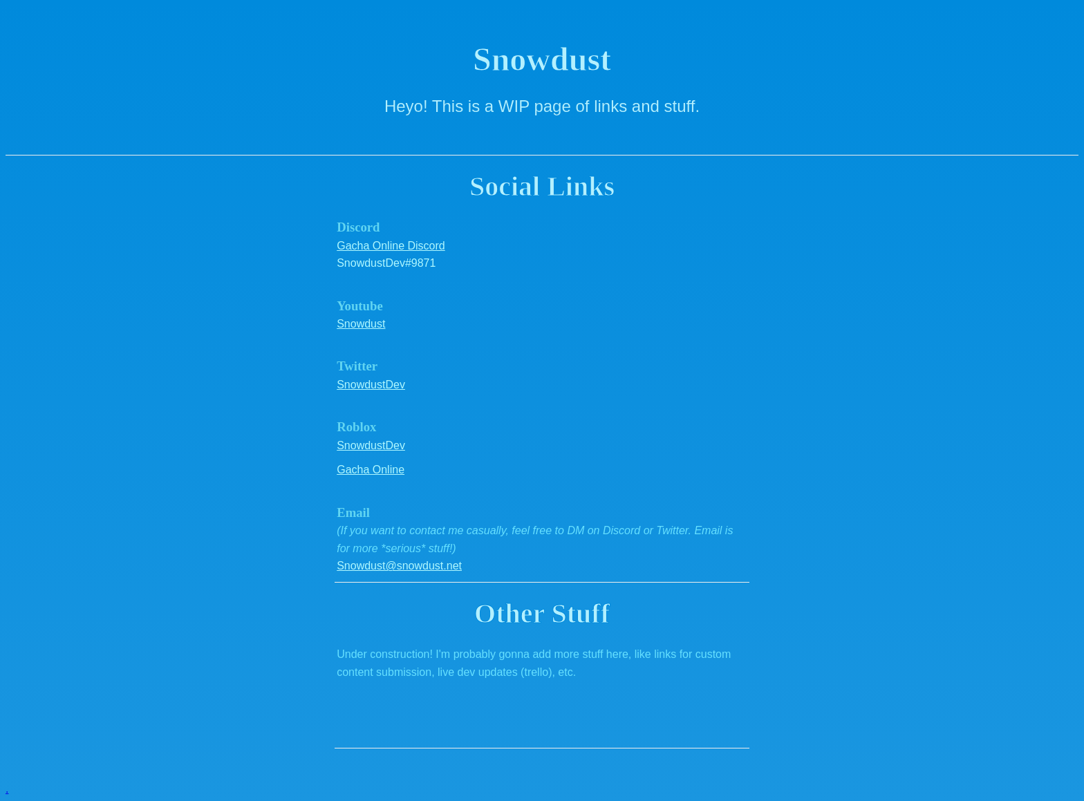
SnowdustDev (371, 384)
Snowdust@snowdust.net (399, 566)
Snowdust (361, 324)
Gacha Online (370, 469)
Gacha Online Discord (391, 246)
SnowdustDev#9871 (386, 263)
